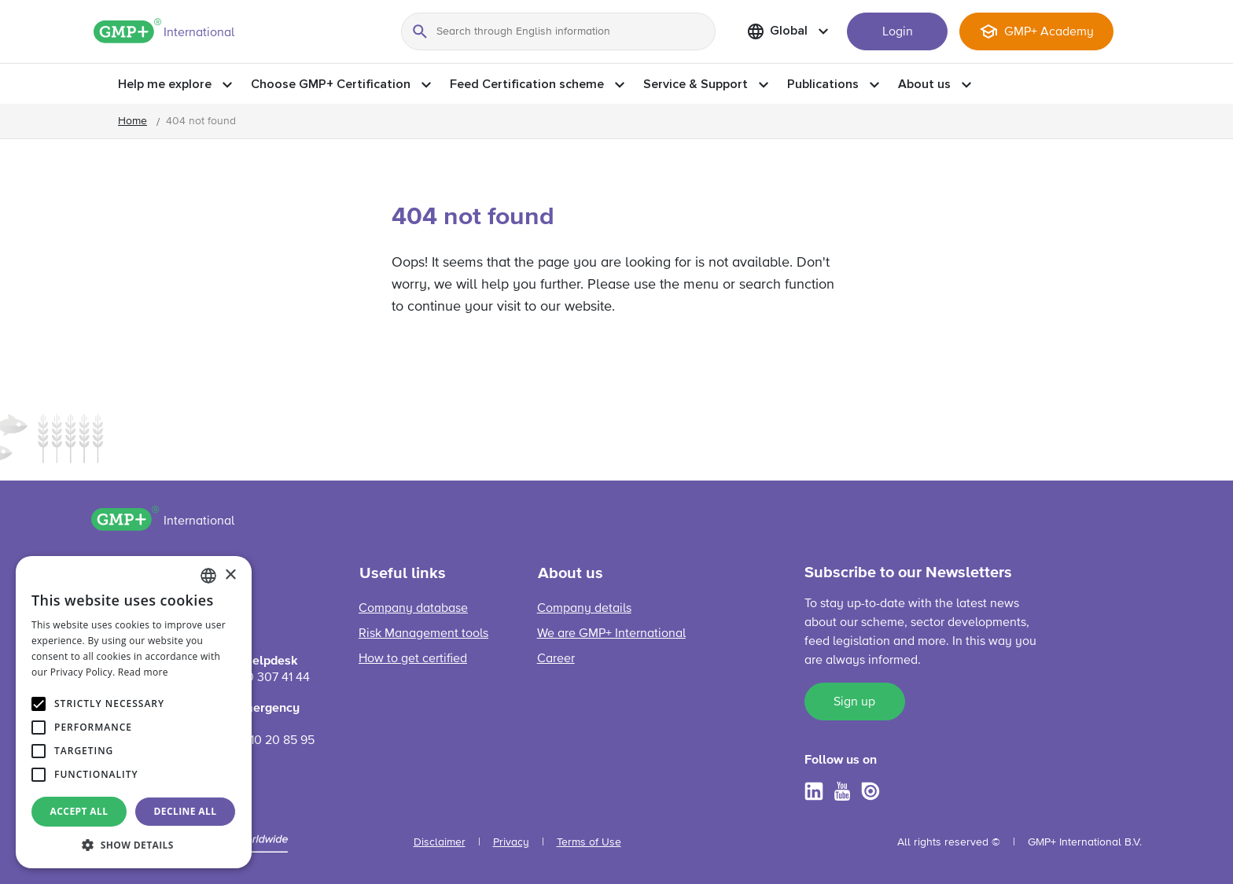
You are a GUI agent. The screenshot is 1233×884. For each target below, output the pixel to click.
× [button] (230, 575)
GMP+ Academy (1049, 32)
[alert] (134, 712)
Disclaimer (440, 842)
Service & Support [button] (695, 84)
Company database (413, 608)
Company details (584, 608)
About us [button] (924, 84)
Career (556, 659)
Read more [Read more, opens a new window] (143, 672)
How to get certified (413, 659)
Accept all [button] (79, 811)
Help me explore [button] (165, 84)
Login (897, 32)
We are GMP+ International (611, 634)
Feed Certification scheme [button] (527, 84)
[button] (133, 845)
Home (132, 121)
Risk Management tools (423, 634)
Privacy (511, 842)
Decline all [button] (185, 811)
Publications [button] (823, 84)
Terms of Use (589, 842)
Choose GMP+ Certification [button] (330, 84)
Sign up (854, 702)
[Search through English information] (558, 31)
